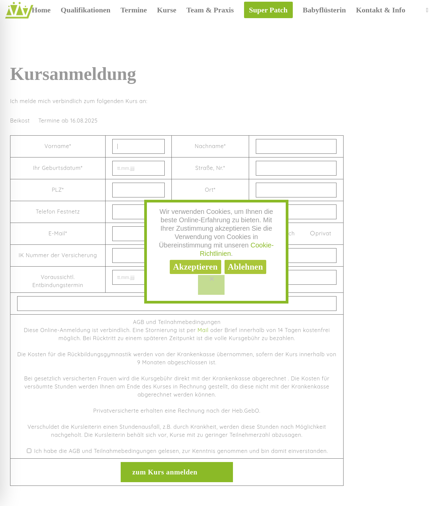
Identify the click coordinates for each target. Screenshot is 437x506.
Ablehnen (245, 266)
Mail (203, 330)
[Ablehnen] (211, 285)
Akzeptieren (195, 266)
